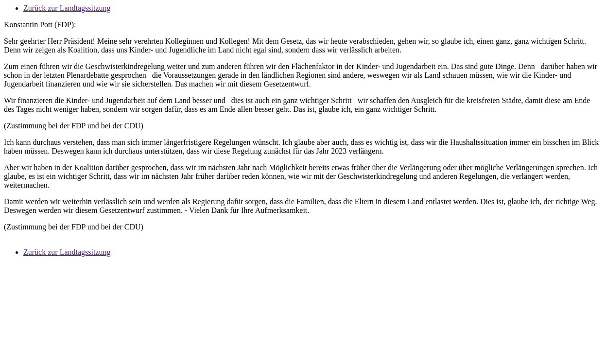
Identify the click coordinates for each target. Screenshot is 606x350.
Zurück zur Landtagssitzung (67, 8)
